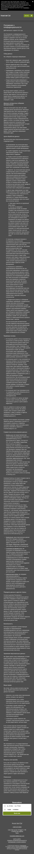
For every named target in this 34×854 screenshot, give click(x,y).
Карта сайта (17, 839)
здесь (11, 133)
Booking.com (25, 846)
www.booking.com (11, 444)
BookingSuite (23, 845)
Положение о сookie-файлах (17, 842)
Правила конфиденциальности (17, 840)
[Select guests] (11, 809)
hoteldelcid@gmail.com (10, 428)
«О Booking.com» (10, 474)
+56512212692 (17, 827)
